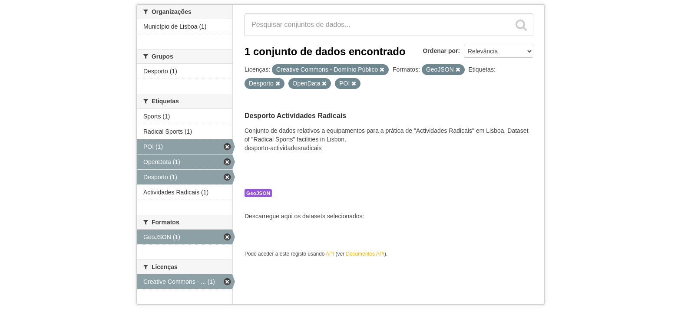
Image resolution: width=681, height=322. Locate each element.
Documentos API (365, 254)
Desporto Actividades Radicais (295, 115)
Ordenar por (440, 50)
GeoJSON (258, 193)
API (330, 254)
